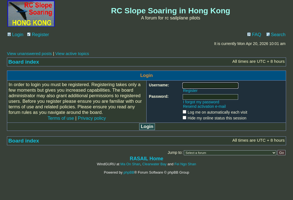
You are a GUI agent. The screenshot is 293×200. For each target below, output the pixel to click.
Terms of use (61, 118)
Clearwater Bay (154, 164)
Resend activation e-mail (204, 106)
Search (276, 34)
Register (38, 34)
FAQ (254, 34)
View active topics (72, 53)
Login (15, 34)
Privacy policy (92, 118)
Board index (23, 62)
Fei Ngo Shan (185, 164)
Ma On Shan (130, 164)
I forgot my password (201, 102)
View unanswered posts (29, 53)
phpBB (129, 172)
